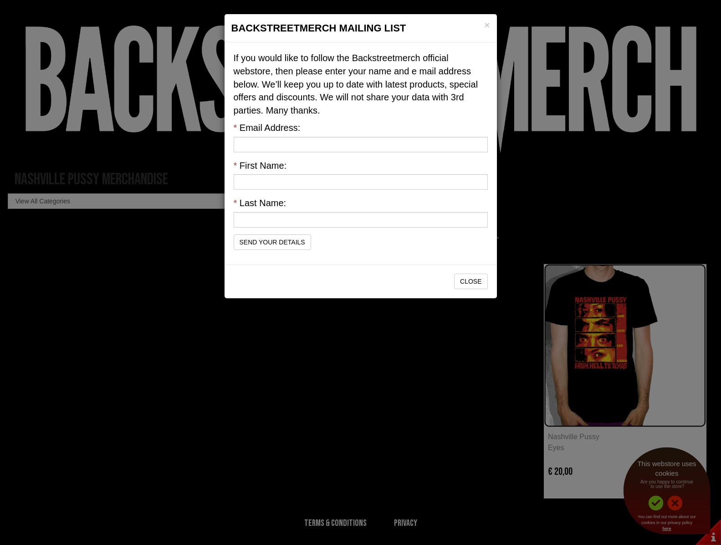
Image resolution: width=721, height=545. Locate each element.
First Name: (260, 166)
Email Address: (267, 128)
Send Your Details (272, 242)
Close (470, 281)
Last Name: (260, 203)
